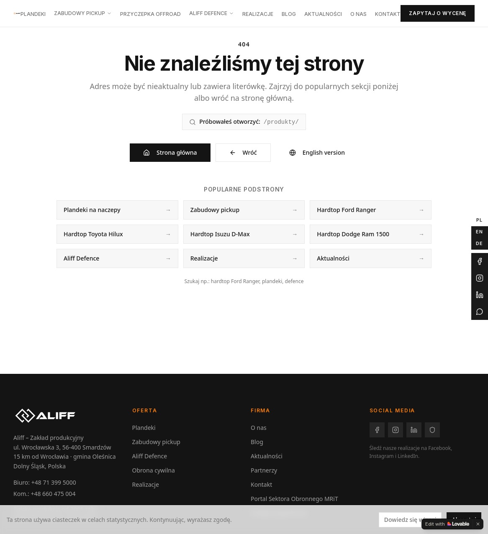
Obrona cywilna (153, 470)
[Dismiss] (478, 524)
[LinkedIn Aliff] (479, 294)
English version (317, 152)
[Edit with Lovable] (447, 524)
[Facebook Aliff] (479, 261)
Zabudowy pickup (83, 13)
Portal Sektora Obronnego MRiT (294, 499)
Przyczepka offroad (150, 14)
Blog (289, 14)
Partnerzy (264, 470)
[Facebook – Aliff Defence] (432, 429)
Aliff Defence (211, 13)
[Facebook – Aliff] (377, 429)
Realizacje (257, 14)
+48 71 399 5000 (53, 482)
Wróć (243, 152)
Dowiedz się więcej (410, 520)
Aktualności (323, 14)
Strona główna (170, 152)
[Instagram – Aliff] (395, 429)
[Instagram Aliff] (479, 278)
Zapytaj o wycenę (437, 13)
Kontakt (388, 14)
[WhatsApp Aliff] (479, 311)
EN (479, 232)
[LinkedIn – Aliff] (413, 429)
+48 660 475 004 (53, 494)
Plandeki (33, 14)
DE (479, 243)
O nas (358, 14)
